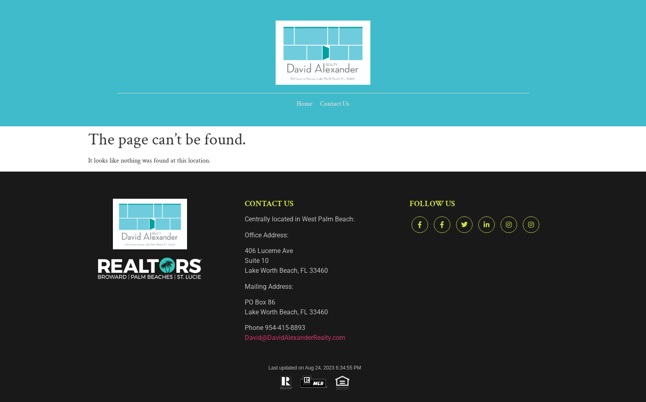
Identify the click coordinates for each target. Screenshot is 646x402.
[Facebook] (420, 224)
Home (305, 104)
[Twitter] (464, 224)
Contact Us (334, 104)
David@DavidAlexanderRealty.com (295, 338)
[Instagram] (509, 224)
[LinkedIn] (486, 224)
